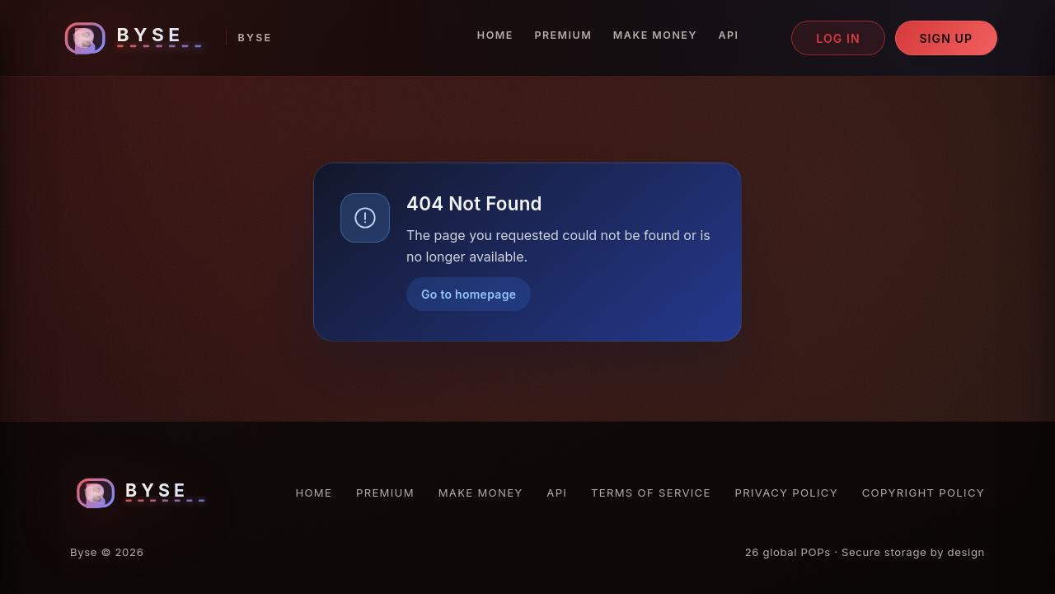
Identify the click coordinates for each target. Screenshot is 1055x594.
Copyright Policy (923, 492)
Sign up (946, 38)
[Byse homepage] (165, 38)
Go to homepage (468, 294)
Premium (563, 35)
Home (495, 35)
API (728, 35)
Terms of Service (651, 492)
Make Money (655, 35)
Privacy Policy (786, 492)
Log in (838, 38)
